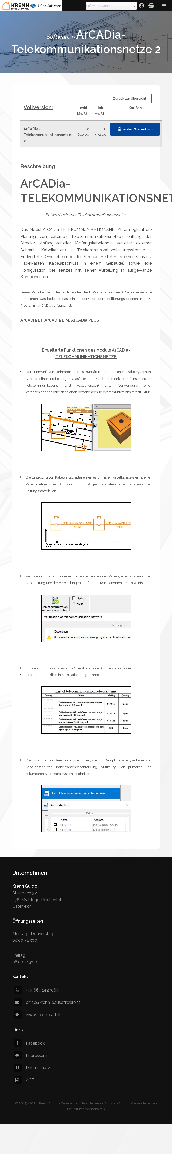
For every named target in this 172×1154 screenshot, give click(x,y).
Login (141, 5)
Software (58, 36)
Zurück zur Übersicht (129, 98)
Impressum (30, 1055)
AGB (24, 1080)
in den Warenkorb (138, 129)
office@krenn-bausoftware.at (47, 1002)
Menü (164, 5)
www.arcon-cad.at (37, 1014)
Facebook (29, 1043)
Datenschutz (32, 1067)
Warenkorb (151, 5)
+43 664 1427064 (36, 990)
